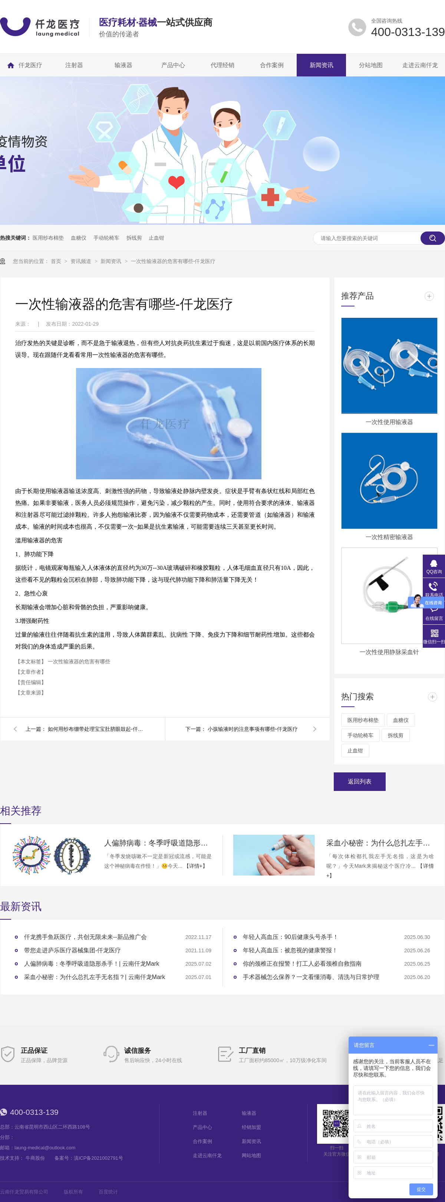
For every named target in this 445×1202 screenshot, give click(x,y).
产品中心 (202, 1127)
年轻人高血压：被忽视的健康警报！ (290, 950)
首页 (57, 261)
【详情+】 (196, 866)
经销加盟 (251, 1127)
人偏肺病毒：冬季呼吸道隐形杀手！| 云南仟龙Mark (158, 843)
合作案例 (202, 1141)
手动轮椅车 (106, 238)
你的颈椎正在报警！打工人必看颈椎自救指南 (302, 963)
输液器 (249, 1113)
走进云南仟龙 (207, 1155)
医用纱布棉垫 (48, 238)
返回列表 (360, 781)
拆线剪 (134, 238)
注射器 (200, 1113)
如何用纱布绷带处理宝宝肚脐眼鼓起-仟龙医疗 (96, 729)
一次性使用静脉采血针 (389, 652)
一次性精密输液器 (389, 537)
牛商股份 (35, 1158)
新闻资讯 (111, 261)
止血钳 (156, 238)
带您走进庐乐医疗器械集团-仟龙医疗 (72, 950)
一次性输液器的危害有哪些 (79, 661)
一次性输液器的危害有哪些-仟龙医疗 (173, 261)
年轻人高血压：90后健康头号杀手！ (291, 937)
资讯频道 (81, 261)
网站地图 (251, 1155)
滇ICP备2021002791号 (98, 1158)
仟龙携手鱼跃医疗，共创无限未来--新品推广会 (85, 937)
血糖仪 (78, 238)
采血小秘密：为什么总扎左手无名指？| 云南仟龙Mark (380, 843)
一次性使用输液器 (389, 422)
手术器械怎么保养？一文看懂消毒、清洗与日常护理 (311, 977)
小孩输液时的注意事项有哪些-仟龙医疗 (253, 729)
